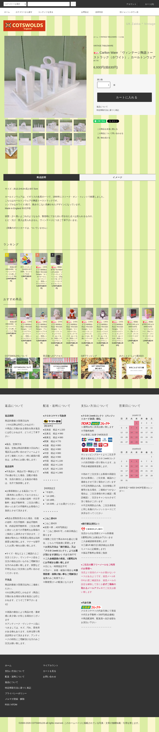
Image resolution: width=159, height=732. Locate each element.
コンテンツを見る (43, 12)
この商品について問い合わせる (108, 133)
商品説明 (41, 177)
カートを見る (49, 671)
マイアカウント (50, 665)
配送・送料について (15, 676)
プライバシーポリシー (16, 693)
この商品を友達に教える (105, 129)
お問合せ (86, 12)
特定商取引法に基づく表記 (108, 110)
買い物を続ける (101, 138)
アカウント (130, 4)
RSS (7, 704)
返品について (102, 107)
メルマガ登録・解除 (15, 699)
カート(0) (147, 4)
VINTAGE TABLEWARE (108, 37)
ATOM (14, 704)
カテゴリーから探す (22, 12)
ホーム (7, 12)
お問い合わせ (49, 676)
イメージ (117, 177)
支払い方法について (15, 671)
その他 (121, 37)
